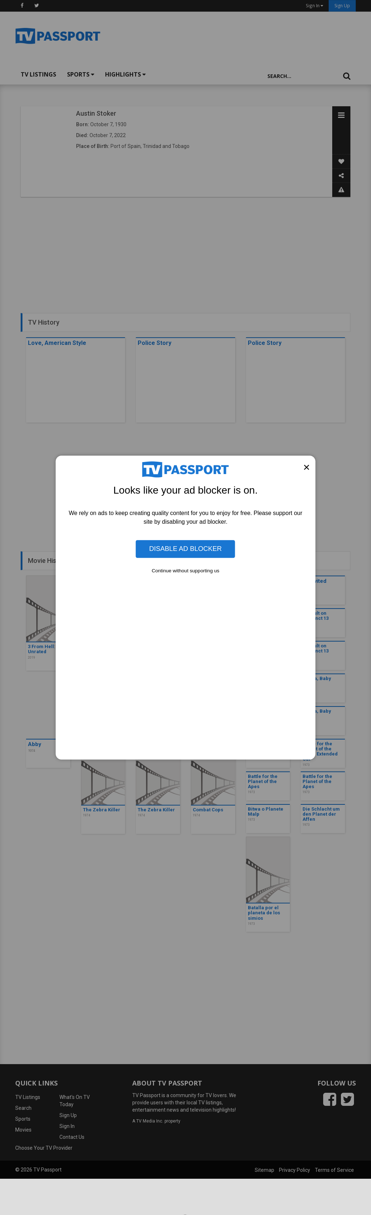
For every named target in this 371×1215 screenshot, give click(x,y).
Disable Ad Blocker (185, 549)
